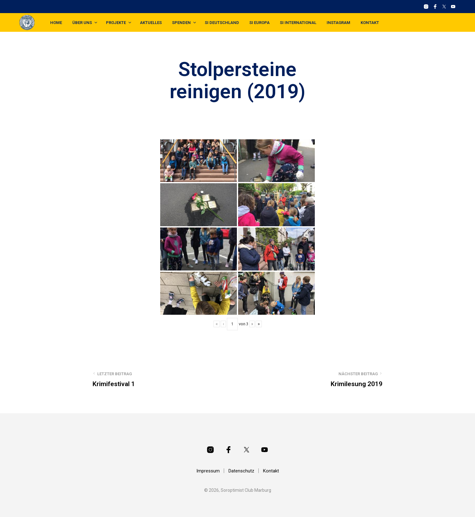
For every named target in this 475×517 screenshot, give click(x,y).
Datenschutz (241, 471)
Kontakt (370, 22)
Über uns (82, 22)
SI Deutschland (222, 22)
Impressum (208, 471)
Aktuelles (151, 22)
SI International (298, 22)
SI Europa (259, 22)
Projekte (116, 22)
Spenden (181, 22)
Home (56, 22)
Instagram (338, 22)
